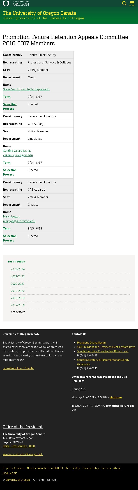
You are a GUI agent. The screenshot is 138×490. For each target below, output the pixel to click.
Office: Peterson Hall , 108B (19, 446)
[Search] (124, 3)
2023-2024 (18, 269)
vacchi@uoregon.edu (35, 89)
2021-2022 (18, 276)
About (117, 468)
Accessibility (73, 468)
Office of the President (23, 427)
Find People (10, 473)
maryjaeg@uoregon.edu (19, 221)
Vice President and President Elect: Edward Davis (106, 347)
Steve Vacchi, (12, 89)
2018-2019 (18, 298)
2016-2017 (18, 312)
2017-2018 (18, 305)
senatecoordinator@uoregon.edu (23, 454)
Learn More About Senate (18, 368)
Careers (106, 468)
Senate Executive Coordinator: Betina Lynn (102, 351)
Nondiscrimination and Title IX (45, 468)
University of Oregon (17, 480)
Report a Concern (13, 468)
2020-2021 (18, 283)
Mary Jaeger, (11, 216)
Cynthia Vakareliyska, (17, 150)
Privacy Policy (90, 468)
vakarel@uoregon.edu (18, 155)
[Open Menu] (132, 3)
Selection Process (10, 106)
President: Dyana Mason (91, 343)
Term (6, 96)
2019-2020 (18, 291)
